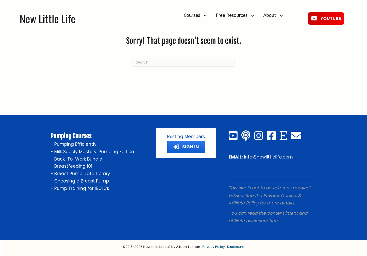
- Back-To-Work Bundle (76, 159)
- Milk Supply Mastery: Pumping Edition (92, 152)
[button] (205, 15)
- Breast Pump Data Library (80, 173)
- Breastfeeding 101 (71, 166)
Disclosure (235, 246)
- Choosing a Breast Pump (79, 181)
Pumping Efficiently (75, 144)
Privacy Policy (213, 246)
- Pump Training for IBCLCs (79, 188)
